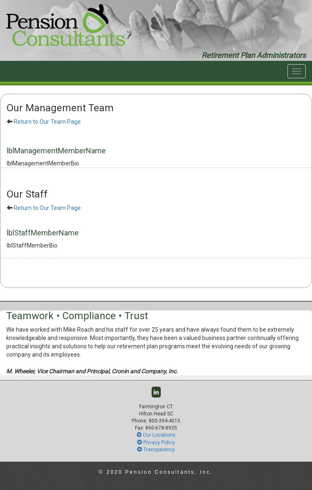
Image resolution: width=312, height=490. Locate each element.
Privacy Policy (156, 442)
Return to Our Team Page (47, 121)
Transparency (156, 449)
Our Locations (156, 435)
